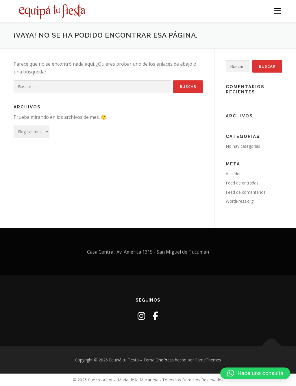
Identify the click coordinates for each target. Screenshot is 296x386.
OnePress (165, 360)
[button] (255, 373)
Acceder (233, 173)
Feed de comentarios (246, 192)
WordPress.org (240, 201)
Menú (277, 11)
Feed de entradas (242, 183)
